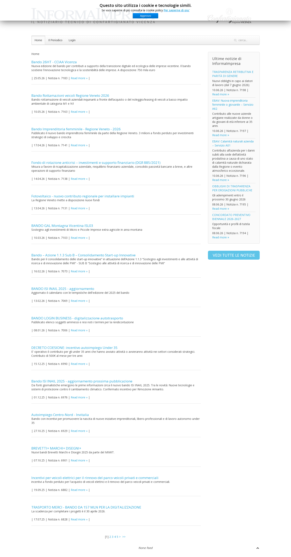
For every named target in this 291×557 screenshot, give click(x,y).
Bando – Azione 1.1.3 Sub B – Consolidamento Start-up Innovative (83, 255)
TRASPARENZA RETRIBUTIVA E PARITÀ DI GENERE (232, 74)
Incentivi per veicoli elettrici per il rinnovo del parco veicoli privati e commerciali (94, 477)
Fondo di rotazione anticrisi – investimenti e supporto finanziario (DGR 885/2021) (95, 162)
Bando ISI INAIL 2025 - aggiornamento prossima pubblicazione (81, 381)
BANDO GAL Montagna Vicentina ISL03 (62, 225)
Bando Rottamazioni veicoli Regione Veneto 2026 (70, 95)
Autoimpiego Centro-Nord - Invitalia (60, 414)
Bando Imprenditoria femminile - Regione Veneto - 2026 (76, 129)
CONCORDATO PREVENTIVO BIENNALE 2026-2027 (231, 217)
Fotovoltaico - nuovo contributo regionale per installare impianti (82, 196)
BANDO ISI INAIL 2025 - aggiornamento (62, 288)
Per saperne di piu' (177, 10)
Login (72, 40)
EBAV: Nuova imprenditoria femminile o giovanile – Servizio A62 (232, 105)
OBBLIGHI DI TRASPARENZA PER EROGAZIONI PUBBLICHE (232, 188)
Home (38, 40)
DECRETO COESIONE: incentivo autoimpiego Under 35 (74, 347)
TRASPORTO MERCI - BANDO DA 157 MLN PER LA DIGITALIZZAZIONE (86, 507)
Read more (78, 78)
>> (124, 537)
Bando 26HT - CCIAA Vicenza (54, 62)
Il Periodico (55, 40)
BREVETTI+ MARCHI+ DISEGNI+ (56, 448)
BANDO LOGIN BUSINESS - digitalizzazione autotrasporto (77, 318)
